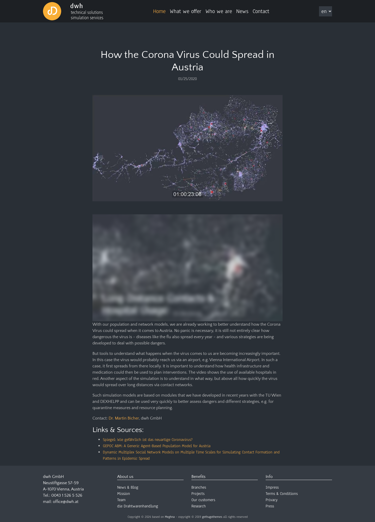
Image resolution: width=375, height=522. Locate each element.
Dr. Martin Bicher (124, 418)
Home (159, 11)
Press (270, 506)
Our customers (203, 499)
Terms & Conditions (282, 493)
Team (121, 499)
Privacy (272, 499)
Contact (261, 11)
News (242, 11)
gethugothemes (212, 517)
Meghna (170, 517)
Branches (198, 487)
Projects (197, 493)
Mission (123, 493)
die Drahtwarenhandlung (137, 506)
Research (198, 506)
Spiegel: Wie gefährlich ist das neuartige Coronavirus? (147, 439)
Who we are (218, 11)
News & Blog (127, 487)
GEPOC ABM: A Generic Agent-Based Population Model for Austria (156, 445)
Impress (272, 487)
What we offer (185, 11)
